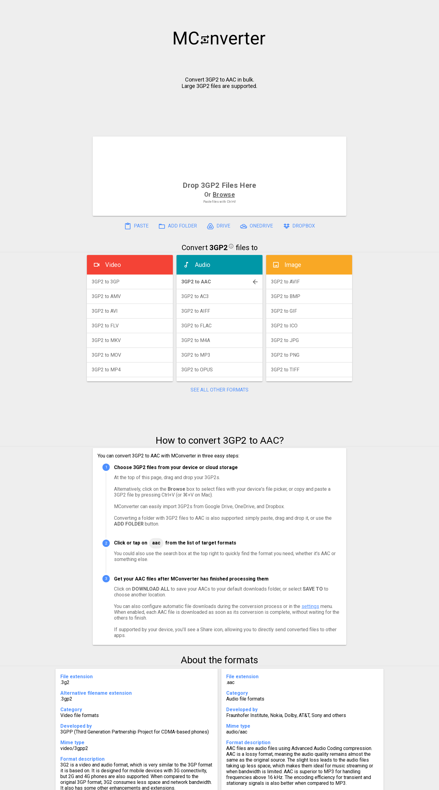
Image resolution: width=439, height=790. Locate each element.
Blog (237, 783)
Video (113, 264)
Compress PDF (205, 783)
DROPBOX (299, 226)
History (114, 783)
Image (292, 264)
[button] (428, 7)
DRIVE (218, 226)
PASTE (136, 226)
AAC (156, 543)
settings (310, 606)
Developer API (269, 783)
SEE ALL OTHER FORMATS (219, 390)
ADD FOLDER (177, 226)
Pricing (170, 783)
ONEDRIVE (256, 226)
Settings (143, 783)
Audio (202, 264)
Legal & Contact (314, 783)
